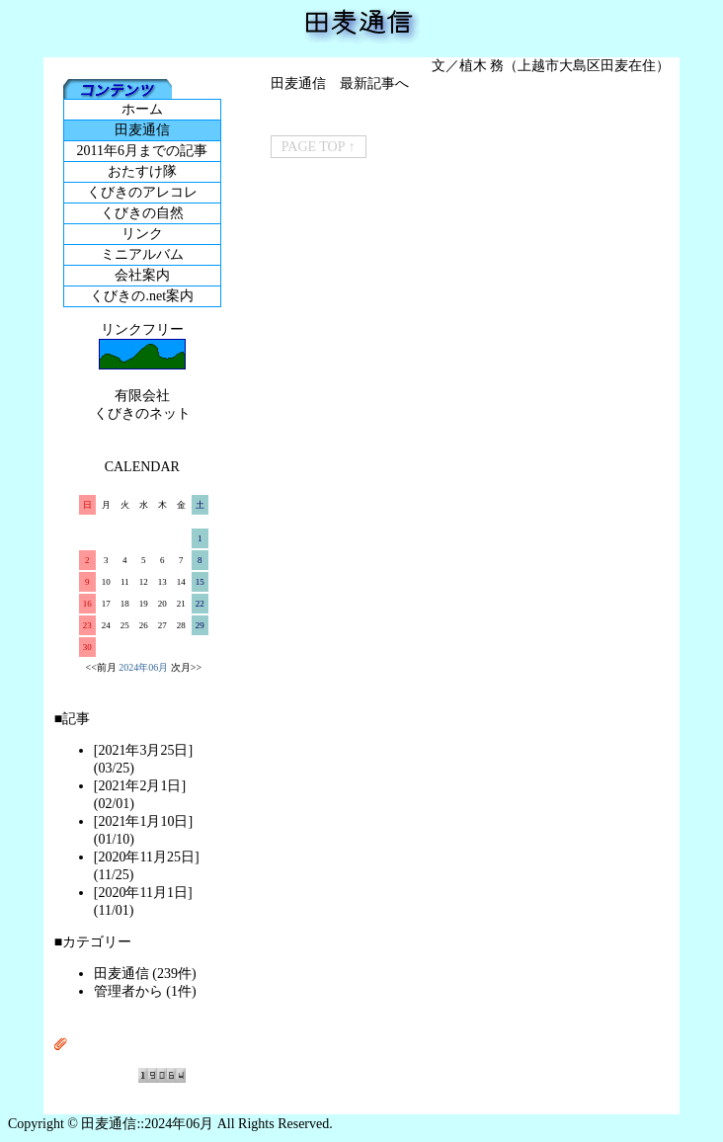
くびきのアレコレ (142, 192)
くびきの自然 (142, 212)
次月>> (186, 667)
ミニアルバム (142, 254)
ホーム (142, 109)
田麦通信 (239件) (145, 973)
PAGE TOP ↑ (318, 146)
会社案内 (142, 275)
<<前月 (101, 667)
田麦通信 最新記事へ (340, 83)
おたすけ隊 (142, 171)
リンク (142, 233)
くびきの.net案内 (142, 295)
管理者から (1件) (145, 991)
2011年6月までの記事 (142, 150)
